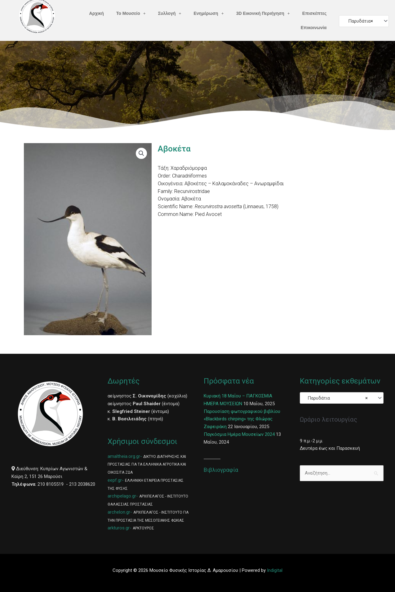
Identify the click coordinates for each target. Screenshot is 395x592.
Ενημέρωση (209, 13)
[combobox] (364, 21)
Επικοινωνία (314, 27)
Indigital (274, 570)
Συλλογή (169, 13)
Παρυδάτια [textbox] (358, 21)
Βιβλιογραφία (221, 470)
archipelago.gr (122, 496)
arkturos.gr (119, 528)
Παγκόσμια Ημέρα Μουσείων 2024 (239, 434)
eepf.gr (115, 480)
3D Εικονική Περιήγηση (263, 13)
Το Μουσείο (131, 13)
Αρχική (96, 13)
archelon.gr (119, 512)
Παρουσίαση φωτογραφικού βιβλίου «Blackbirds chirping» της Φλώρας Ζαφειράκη (242, 419)
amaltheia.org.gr (124, 456)
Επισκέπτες (314, 13)
